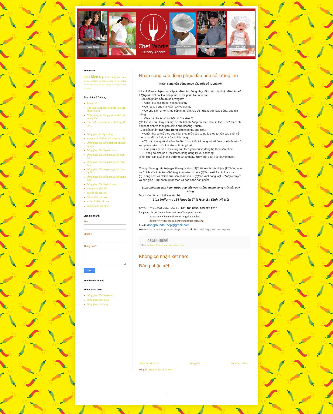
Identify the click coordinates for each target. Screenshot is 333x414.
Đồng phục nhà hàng (97, 304)
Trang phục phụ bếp (97, 188)
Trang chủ (195, 363)
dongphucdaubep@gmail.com (168, 225)
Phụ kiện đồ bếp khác (98, 205)
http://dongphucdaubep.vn (212, 229)
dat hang (151, 245)
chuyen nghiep (105, 84)
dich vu (159, 245)
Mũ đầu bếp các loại (97, 197)
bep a (102, 77)
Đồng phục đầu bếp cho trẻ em (102, 150)
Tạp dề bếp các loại (97, 192)
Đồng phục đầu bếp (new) (100, 295)
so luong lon (178, 245)
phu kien (91, 76)
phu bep (123, 84)
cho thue (121, 77)
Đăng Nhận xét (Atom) (160, 369)
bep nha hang (107, 81)
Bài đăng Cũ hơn (239, 363)
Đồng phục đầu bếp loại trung (102, 184)
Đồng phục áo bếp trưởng (100, 134)
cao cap (111, 77)
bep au (86, 81)
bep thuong (118, 81)
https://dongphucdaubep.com (168, 229)
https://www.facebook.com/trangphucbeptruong (177, 220)
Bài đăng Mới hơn (149, 363)
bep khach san (95, 81)
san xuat (167, 245)
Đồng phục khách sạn (98, 299)
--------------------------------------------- (106, 129)
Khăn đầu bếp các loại (98, 201)
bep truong (94, 84)
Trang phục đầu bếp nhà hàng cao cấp (106, 138)
